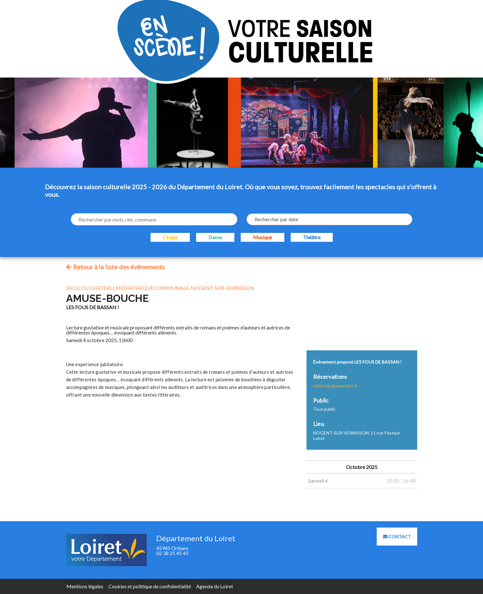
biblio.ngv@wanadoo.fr (335, 385)
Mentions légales (84, 586)
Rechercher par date (276, 219)
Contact (397, 536)
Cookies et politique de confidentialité (149, 586)
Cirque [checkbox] (170, 237)
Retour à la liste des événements (115, 267)
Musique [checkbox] (262, 237)
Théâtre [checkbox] (311, 237)
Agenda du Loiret (214, 586)
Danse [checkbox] (215, 237)
